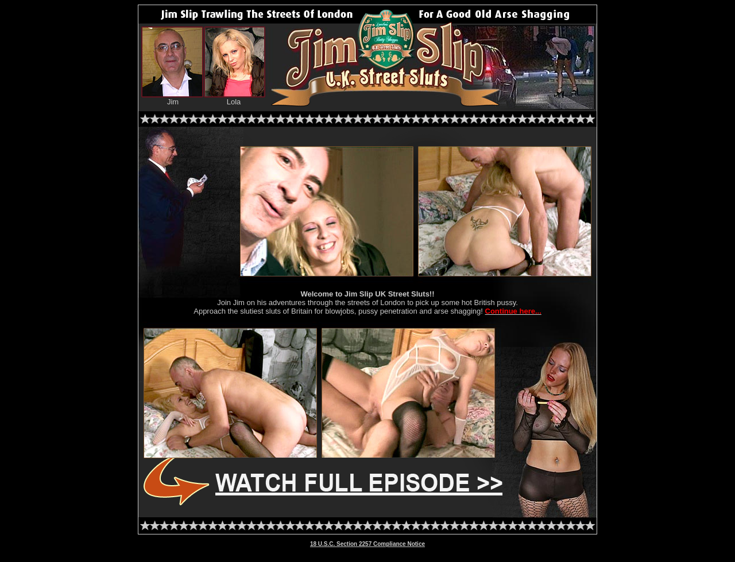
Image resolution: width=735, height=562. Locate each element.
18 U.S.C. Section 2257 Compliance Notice (367, 544)
